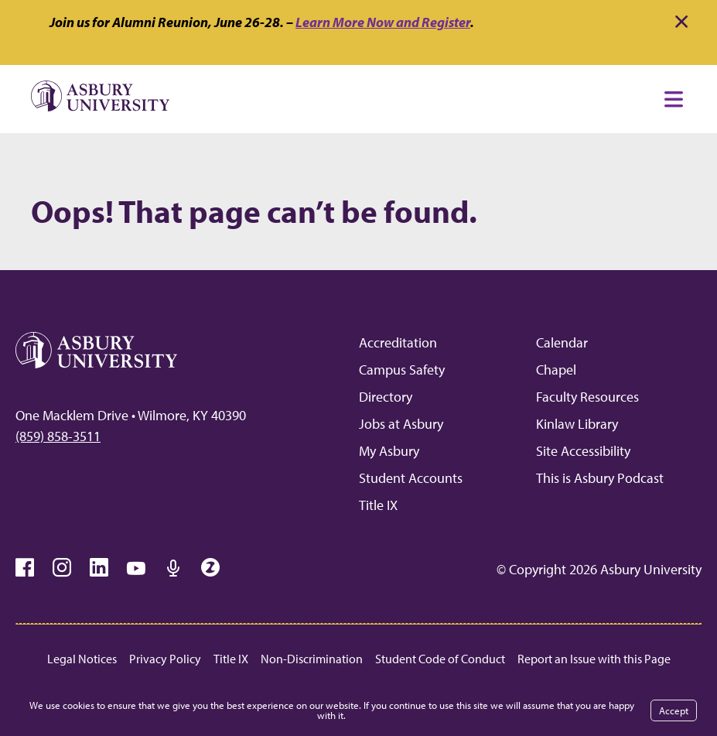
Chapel (556, 369)
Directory (385, 397)
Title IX (378, 505)
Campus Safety (402, 369)
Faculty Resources (587, 397)
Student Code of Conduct (440, 658)
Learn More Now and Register (382, 22)
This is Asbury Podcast (600, 478)
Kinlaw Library (577, 424)
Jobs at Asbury (401, 424)
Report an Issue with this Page (594, 658)
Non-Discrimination (312, 658)
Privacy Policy (165, 658)
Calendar (562, 342)
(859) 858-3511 (58, 436)
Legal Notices (82, 658)
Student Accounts (411, 478)
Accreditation (398, 342)
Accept (673, 710)
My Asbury (389, 451)
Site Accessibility (583, 451)
